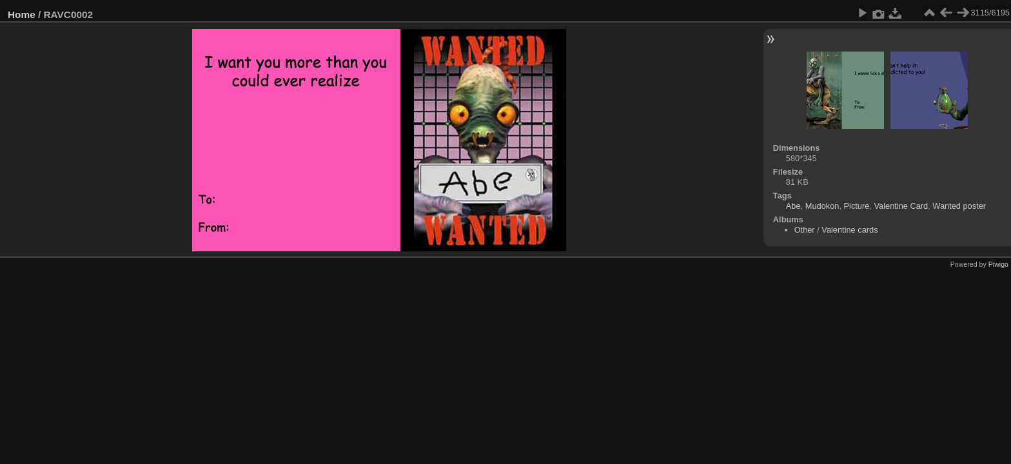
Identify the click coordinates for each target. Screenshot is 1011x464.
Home (21, 14)
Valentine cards (849, 230)
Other (804, 230)
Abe (793, 206)
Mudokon (822, 206)
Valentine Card (901, 206)
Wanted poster (959, 206)
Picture (857, 206)
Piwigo (998, 264)
